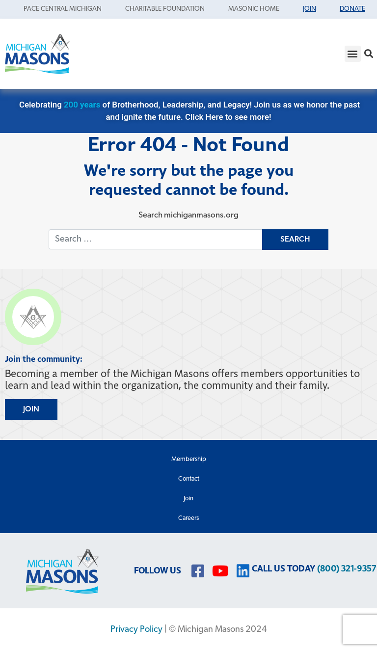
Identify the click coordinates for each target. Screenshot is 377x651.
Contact (188, 479)
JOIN (31, 409)
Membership (188, 459)
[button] (353, 54)
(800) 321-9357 (346, 569)
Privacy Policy (136, 629)
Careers (188, 518)
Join (188, 498)
